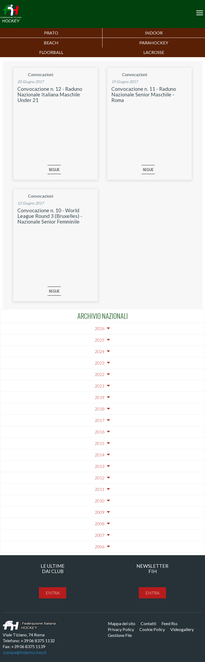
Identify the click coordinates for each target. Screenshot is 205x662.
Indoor (154, 32)
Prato (51, 32)
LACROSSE (153, 52)
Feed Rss (169, 623)
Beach (51, 42)
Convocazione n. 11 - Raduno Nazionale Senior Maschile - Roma (143, 94)
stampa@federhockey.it (24, 652)
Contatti (148, 623)
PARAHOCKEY (153, 42)
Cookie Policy (152, 629)
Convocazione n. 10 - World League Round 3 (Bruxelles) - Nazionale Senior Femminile (49, 216)
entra (53, 592)
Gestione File (120, 635)
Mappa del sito (121, 623)
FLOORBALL (51, 52)
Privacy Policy (121, 629)
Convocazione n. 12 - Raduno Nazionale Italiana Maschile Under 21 (49, 94)
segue (54, 169)
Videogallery (182, 629)
